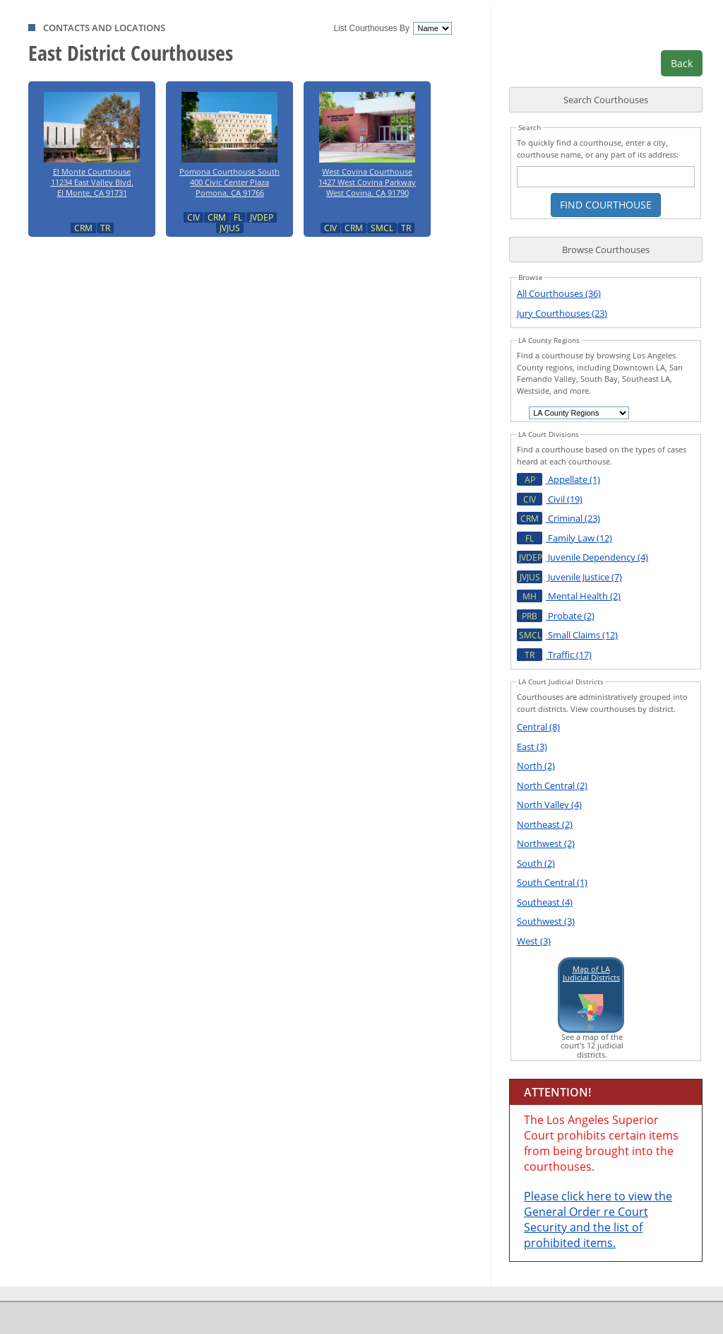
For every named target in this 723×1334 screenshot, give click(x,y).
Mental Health (569, 596)
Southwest (546, 921)
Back (682, 63)
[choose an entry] (579, 412)
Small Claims (567, 634)
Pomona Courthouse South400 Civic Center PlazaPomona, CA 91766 (229, 141)
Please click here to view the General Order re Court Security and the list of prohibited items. (598, 1219)
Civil (549, 499)
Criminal (558, 518)
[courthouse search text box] (606, 176)
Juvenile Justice (569, 577)
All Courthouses (559, 293)
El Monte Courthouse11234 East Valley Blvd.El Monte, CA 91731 (92, 141)
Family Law (564, 538)
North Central (552, 785)
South (536, 863)
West (534, 941)
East (532, 746)
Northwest (546, 843)
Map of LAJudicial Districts (591, 973)
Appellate (558, 479)
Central (538, 726)
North (536, 765)
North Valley (549, 804)
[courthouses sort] (432, 28)
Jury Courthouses (562, 313)
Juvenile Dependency (582, 557)
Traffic (554, 654)
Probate (555, 615)
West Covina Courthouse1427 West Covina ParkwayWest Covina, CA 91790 (367, 141)
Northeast (545, 824)
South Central (552, 882)
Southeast (545, 902)
